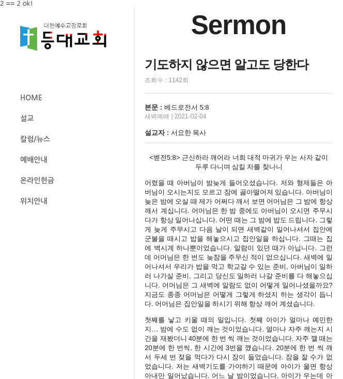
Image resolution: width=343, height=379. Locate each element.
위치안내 (34, 201)
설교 (27, 118)
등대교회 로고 (67, 37)
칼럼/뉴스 (35, 139)
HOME (31, 97)
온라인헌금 (37, 180)
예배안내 (34, 159)
